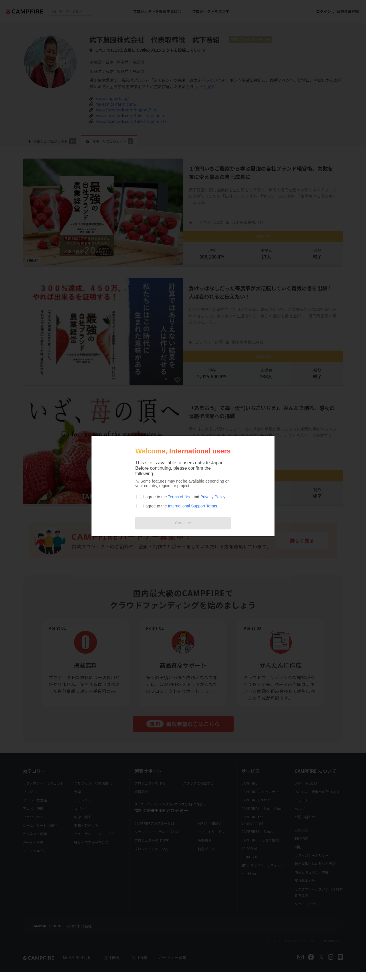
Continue (183, 523)
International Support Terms (192, 506)
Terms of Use (179, 497)
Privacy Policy (212, 497)
